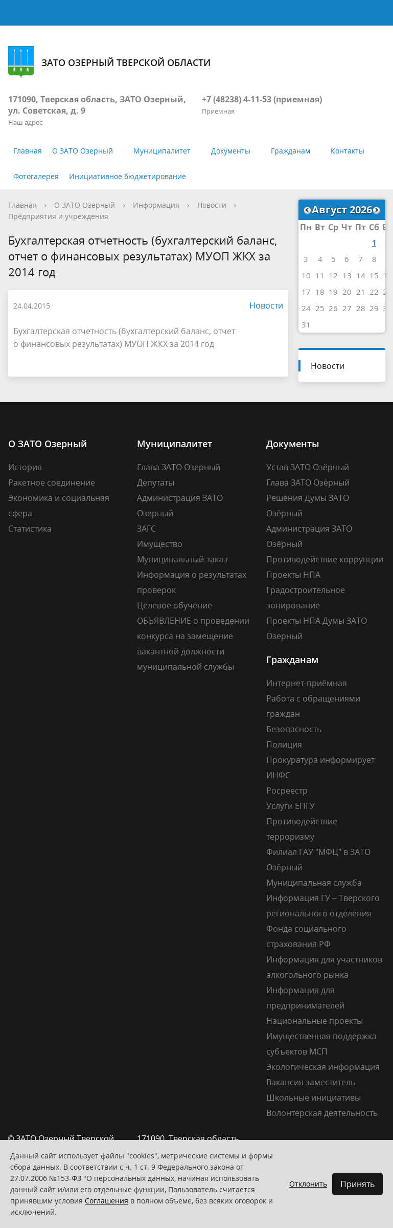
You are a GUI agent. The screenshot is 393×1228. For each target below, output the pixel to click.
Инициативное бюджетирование (127, 176)
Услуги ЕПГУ (290, 806)
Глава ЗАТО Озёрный (308, 482)
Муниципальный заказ (182, 559)
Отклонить (308, 1184)
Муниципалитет (162, 151)
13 (347, 275)
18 (320, 292)
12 (333, 275)
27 (347, 308)
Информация (156, 205)
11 (320, 275)
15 (374, 275)
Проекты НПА (293, 574)
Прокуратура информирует (320, 759)
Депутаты (155, 482)
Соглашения (106, 1200)
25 (320, 308)
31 (306, 324)
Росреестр (287, 790)
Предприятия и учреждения (58, 216)
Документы (230, 151)
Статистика (30, 528)
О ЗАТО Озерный (82, 151)
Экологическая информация (323, 1066)
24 (306, 308)
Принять (357, 1184)
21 (360, 292)
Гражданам (290, 151)
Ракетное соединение (51, 482)
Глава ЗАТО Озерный (178, 467)
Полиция (284, 744)
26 (333, 308)
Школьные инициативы (313, 1097)
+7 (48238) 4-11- (232, 99)
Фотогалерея (36, 176)
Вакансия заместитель (310, 1082)
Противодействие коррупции (324, 559)
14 (360, 275)
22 (374, 292)
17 (306, 292)
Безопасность (293, 729)
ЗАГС (146, 528)
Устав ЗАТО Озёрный (307, 467)
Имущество (159, 544)
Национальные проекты (314, 1020)
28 (360, 308)
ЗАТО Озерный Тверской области (109, 62)
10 (306, 275)
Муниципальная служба (314, 882)
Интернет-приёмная (306, 683)
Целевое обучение (174, 605)
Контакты (347, 151)
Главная (27, 151)
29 (374, 308)
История (25, 467)
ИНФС (278, 775)
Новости (211, 205)
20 (347, 292)
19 (333, 292)
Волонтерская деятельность (322, 1113)
